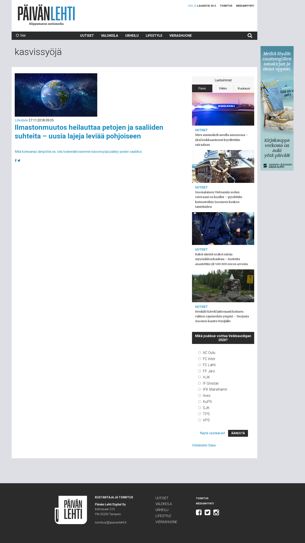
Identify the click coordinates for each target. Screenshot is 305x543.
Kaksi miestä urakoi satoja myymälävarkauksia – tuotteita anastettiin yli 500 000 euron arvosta (221, 259)
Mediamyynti (245, 5)
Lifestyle (154, 36)
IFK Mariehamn (215, 389)
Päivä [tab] (202, 88)
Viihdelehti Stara (204, 445)
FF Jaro (209, 371)
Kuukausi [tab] (244, 88)
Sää (21, 35)
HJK (206, 377)
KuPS (207, 401)
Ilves (206, 395)
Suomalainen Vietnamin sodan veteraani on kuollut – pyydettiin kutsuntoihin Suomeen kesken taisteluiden (218, 199)
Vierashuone (180, 36)
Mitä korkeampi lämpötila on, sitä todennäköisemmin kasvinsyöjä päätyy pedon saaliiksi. (78, 152)
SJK (206, 408)
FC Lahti (209, 365)
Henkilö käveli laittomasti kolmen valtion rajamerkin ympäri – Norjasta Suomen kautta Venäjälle (222, 316)
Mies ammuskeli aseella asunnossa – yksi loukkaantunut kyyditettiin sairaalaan (221, 139)
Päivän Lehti (46, 14)
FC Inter (209, 359)
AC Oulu (209, 352)
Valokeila (109, 36)
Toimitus (226, 5)
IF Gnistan (211, 383)
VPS (206, 420)
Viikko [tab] (223, 88)
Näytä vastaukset (212, 433)
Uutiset (87, 36)
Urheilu (132, 36)
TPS (206, 414)
